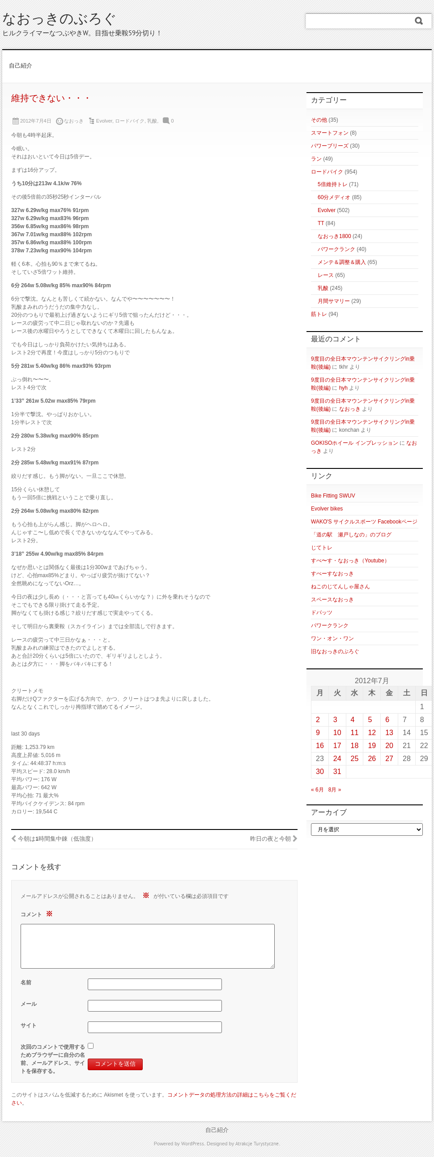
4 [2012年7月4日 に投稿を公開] (353, 719)
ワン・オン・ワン (332, 638)
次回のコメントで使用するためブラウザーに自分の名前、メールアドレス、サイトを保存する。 (53, 1059)
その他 (319, 120)
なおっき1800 (334, 236)
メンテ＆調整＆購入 (342, 262)
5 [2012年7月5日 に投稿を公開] (370, 719)
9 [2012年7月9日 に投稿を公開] (318, 732)
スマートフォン (330, 133)
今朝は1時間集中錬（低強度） (57, 839)
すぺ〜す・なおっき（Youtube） (350, 560)
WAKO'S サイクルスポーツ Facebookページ (364, 522)
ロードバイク (130, 120)
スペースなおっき (332, 599)
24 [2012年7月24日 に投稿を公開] (337, 758)
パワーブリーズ (330, 146)
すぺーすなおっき (332, 573)
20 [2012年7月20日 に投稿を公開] (389, 745)
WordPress (192, 1144)
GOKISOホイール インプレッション (354, 443)
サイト (29, 1025)
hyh (343, 388)
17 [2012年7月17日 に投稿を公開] (337, 745)
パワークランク (336, 249)
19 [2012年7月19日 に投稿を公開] (372, 745)
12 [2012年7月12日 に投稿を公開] (372, 732)
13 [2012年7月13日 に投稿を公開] (389, 732)
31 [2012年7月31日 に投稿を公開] (337, 771)
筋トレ (319, 314)
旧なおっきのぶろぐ (335, 651)
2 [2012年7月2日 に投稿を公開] (318, 719)
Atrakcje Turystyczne (257, 1144)
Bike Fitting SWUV (333, 496)
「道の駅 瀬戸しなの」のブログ (351, 535)
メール (29, 1004)
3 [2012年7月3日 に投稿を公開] (335, 719)
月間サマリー (334, 301)
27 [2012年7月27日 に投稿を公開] (389, 758)
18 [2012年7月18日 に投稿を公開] (355, 745)
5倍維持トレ (333, 184)
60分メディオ (334, 197)
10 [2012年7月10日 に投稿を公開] (337, 732)
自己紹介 (20, 66)
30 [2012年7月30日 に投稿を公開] (320, 771)
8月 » (334, 790)
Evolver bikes (327, 509)
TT (321, 223)
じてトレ (321, 547)
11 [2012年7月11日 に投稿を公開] (355, 732)
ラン (316, 159)
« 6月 (317, 790)
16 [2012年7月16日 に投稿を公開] (320, 745)
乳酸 (152, 120)
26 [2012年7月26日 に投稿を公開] (372, 758)
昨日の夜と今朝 (270, 839)
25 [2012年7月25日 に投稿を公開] (355, 758)
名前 (26, 982)
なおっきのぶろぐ (59, 20)
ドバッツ (321, 612)
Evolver (104, 120)
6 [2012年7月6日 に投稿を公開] (387, 719)
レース (326, 275)
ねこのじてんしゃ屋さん (340, 586)
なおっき (350, 409)
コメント (38, 914)
